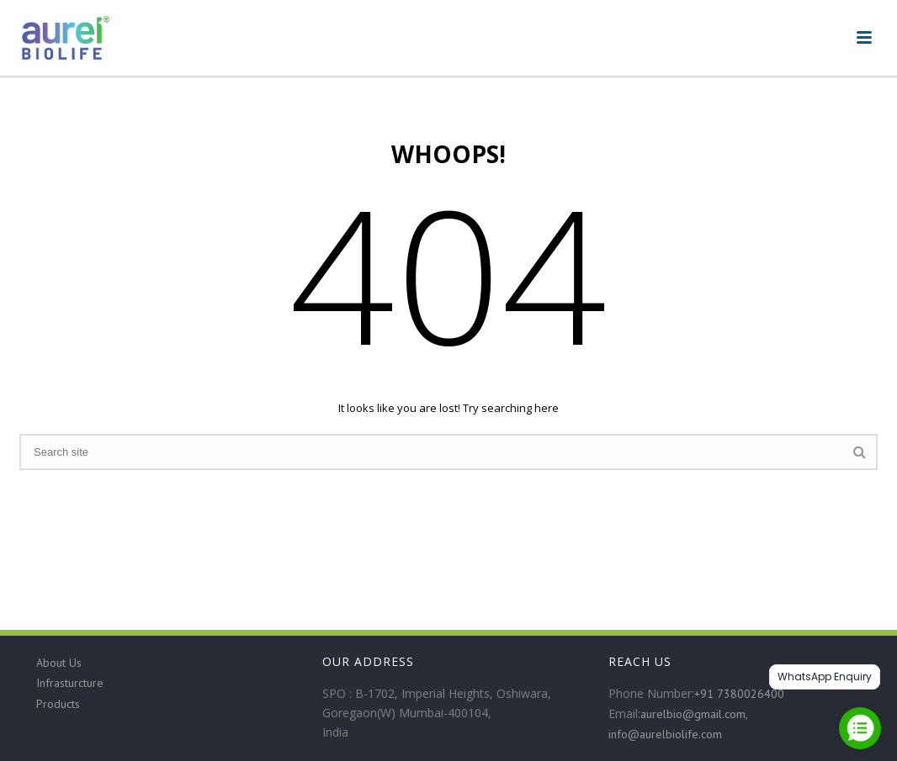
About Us (59, 662)
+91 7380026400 (739, 693)
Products (58, 703)
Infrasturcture (70, 682)
